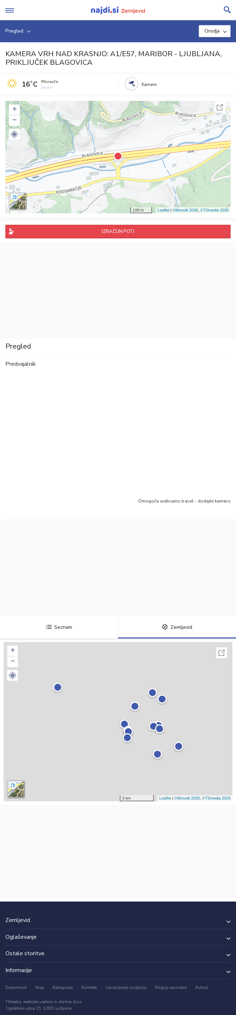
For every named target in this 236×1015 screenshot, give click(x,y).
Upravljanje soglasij (125, 987)
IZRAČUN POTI (118, 231)
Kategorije (63, 987)
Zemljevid (177, 627)
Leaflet (163, 210)
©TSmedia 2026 (214, 210)
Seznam (59, 627)
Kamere (149, 84)
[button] (14, 134)
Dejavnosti (16, 987)
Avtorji (201, 987)
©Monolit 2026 (185, 210)
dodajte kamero (214, 501)
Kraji (40, 987)
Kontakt (89, 987)
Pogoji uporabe (171, 987)
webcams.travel (177, 501)
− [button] (14, 120)
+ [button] (14, 110)
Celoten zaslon (219, 107)
